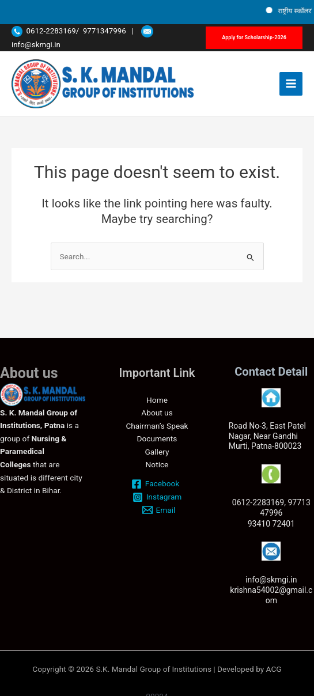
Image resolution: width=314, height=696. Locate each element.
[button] (254, 38)
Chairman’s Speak (157, 425)
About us (156, 412)
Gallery (157, 451)
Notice (157, 464)
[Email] (159, 510)
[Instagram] (157, 497)
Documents (157, 438)
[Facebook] (155, 484)
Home (157, 399)
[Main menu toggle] (291, 84)
